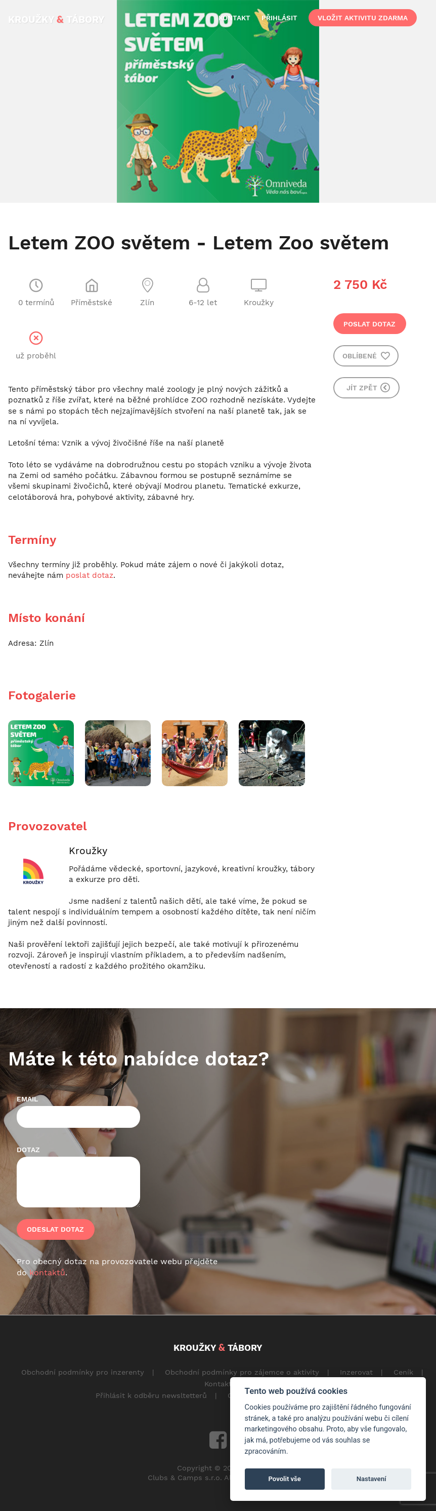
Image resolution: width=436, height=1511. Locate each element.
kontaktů (47, 1272)
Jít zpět (368, 387)
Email (27, 1099)
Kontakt (218, 1384)
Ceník (403, 1372)
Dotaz (28, 1150)
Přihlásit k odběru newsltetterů (151, 1395)
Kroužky (88, 851)
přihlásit (279, 18)
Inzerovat (356, 1372)
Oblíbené (366, 355)
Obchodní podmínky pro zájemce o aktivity (242, 1372)
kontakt (234, 18)
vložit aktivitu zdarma (363, 18)
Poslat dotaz (369, 324)
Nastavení (371, 1479)
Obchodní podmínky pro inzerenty (82, 1372)
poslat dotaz (89, 575)
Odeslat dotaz (55, 1229)
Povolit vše (285, 1479)
